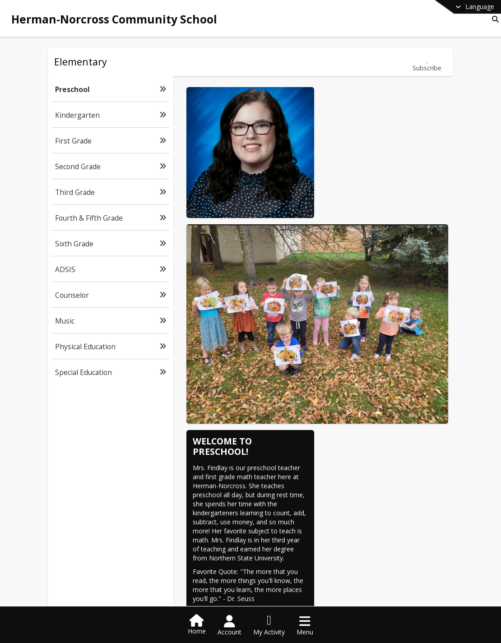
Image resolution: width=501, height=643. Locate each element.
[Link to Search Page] (493, 19)
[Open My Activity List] (269, 625)
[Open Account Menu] (229, 625)
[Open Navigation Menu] (305, 625)
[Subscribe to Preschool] (427, 62)
